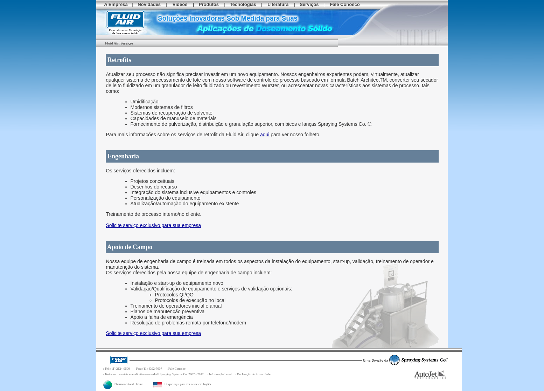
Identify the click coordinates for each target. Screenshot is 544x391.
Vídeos (180, 4)
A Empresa (115, 4)
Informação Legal (220, 374)
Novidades (149, 4)
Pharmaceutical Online (123, 384)
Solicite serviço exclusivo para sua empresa (153, 225)
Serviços (309, 4)
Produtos (209, 4)
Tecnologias (243, 4)
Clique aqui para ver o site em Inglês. (182, 384)
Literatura (277, 4)
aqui (264, 134)
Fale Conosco (345, 4)
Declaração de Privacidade (254, 374)
